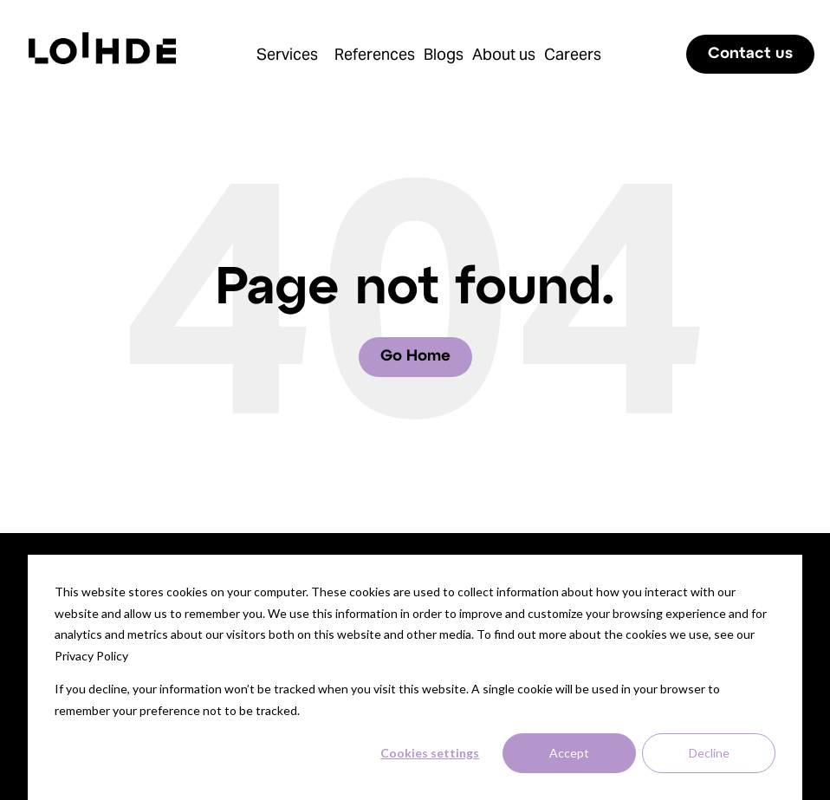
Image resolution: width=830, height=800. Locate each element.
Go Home (415, 356)
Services (287, 54)
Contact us (750, 54)
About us (503, 54)
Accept (569, 752)
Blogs (444, 54)
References (374, 54)
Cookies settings (429, 752)
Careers (572, 54)
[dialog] (415, 677)
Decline (709, 752)
